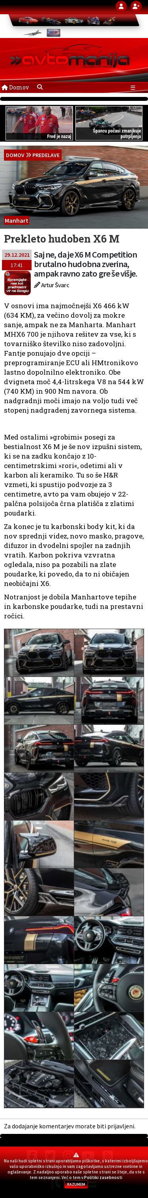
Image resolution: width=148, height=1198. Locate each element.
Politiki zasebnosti (103, 1177)
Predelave (46, 155)
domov (15, 155)
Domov (15, 87)
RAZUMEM (76, 1184)
